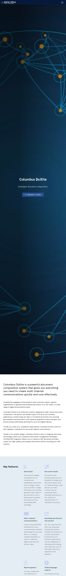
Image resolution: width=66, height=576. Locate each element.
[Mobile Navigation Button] (62, 2)
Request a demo (33, 194)
